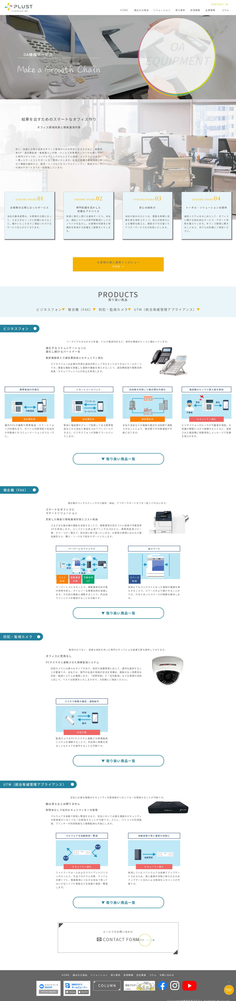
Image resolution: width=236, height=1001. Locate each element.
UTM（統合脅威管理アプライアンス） (165, 309)
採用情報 (195, 10)
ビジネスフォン (49, 309)
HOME (124, 10)
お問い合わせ (167, 972)
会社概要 (141, 972)
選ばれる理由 (141, 10)
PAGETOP (229, 990)
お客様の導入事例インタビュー (118, 264)
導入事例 (180, 10)
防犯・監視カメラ (113, 309)
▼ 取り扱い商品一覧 (118, 458)
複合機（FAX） (80, 309)
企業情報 (210, 10)
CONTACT (217, 4)
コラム (225, 10)
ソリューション (162, 10)
